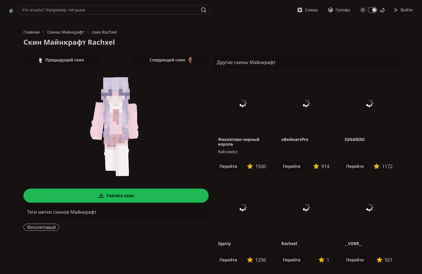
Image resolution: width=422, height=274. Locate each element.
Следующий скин (171, 59)
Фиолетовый (41, 227)
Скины (307, 10)
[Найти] (203, 9)
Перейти (228, 166)
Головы (339, 10)
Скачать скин (116, 196)
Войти (403, 10)
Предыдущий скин (61, 59)
